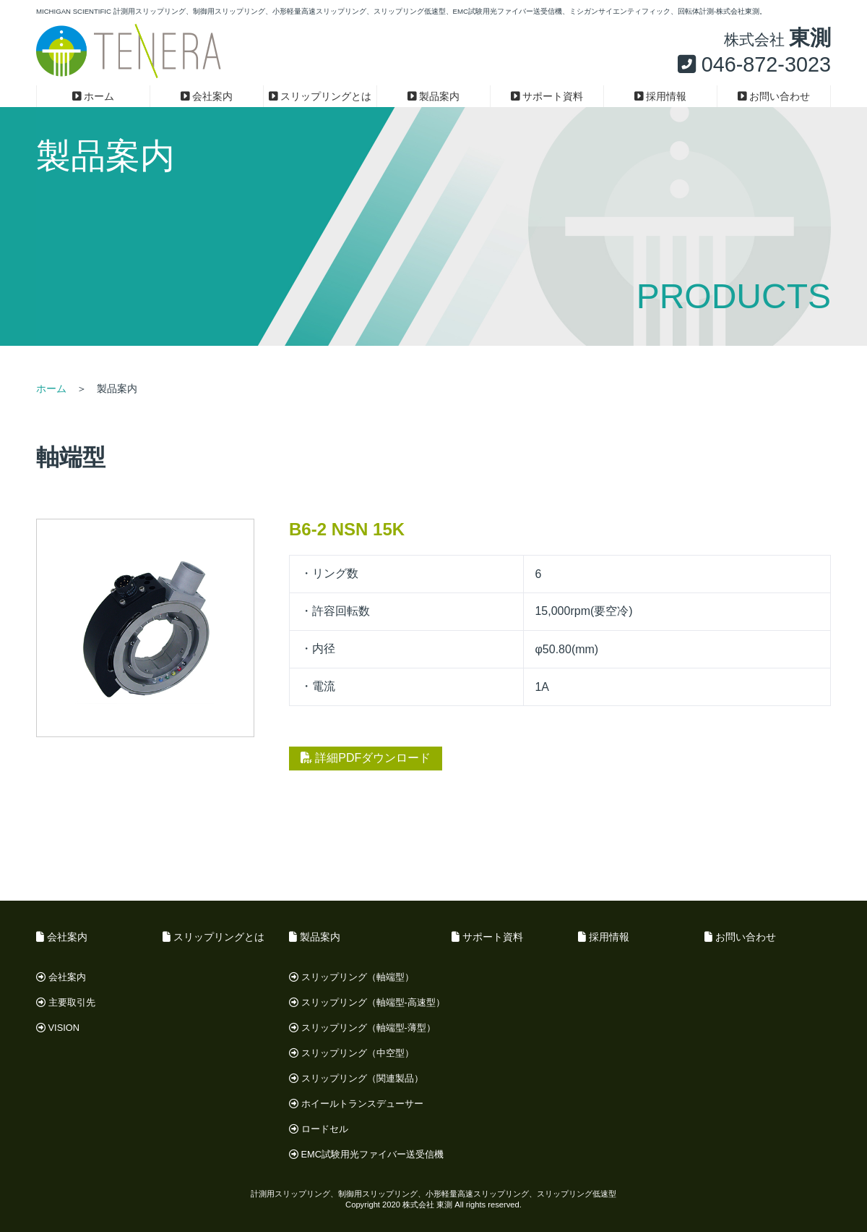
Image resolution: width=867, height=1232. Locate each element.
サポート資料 (547, 96)
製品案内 (433, 96)
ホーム (93, 96)
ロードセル (318, 1128)
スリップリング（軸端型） (351, 977)
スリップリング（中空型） (351, 1053)
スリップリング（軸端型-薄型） (362, 1027)
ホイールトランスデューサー (356, 1103)
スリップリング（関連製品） (356, 1078)
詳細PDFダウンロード (366, 758)
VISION (57, 1027)
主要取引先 (65, 1002)
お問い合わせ (774, 96)
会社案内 (207, 96)
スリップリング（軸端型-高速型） (367, 1002)
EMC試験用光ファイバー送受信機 (366, 1154)
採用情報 (660, 96)
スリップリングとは (320, 96)
